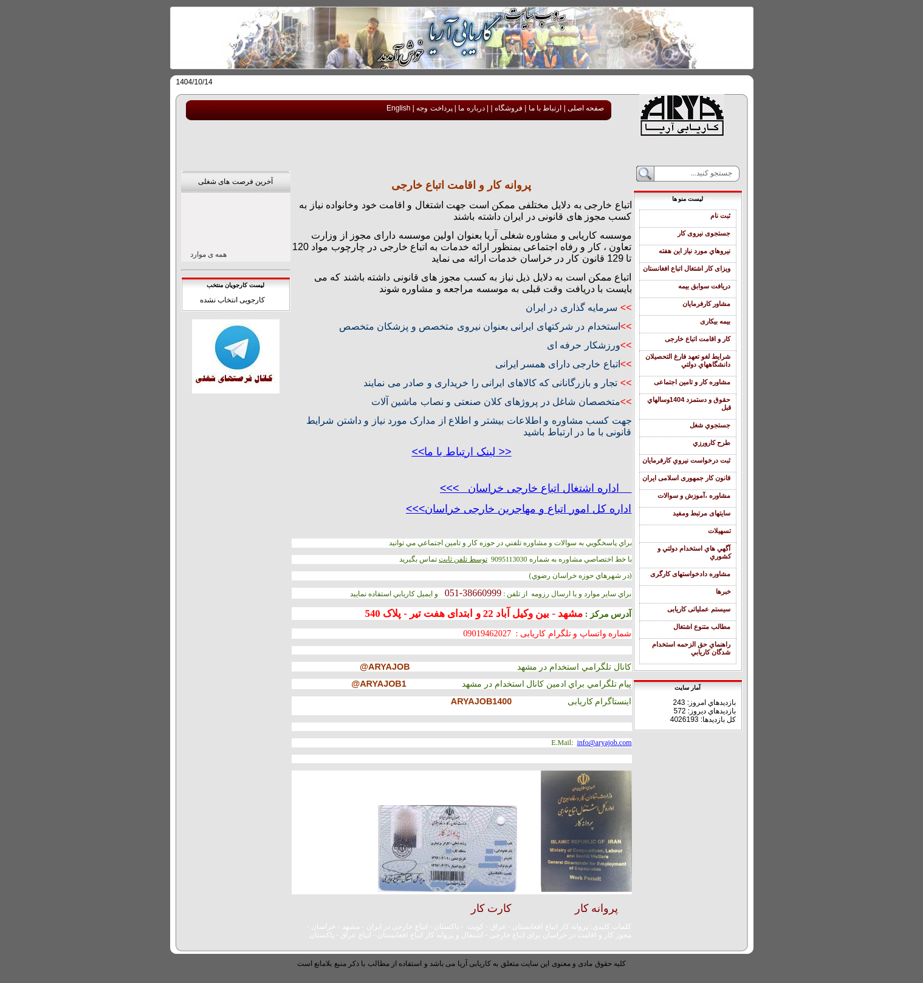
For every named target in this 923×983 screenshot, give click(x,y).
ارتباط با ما (543, 108)
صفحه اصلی (585, 108)
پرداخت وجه (433, 108)
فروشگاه (508, 108)
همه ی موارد (208, 254)
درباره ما (470, 108)
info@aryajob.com (604, 742)
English (398, 108)
